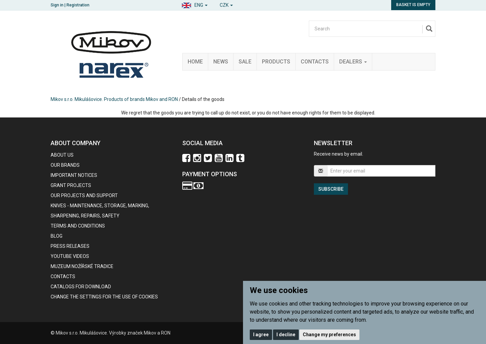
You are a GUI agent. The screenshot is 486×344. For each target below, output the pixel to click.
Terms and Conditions (78, 226)
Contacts (315, 61)
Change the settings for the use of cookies (104, 296)
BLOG (56, 236)
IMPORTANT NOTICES (74, 175)
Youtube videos (70, 256)
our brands (65, 165)
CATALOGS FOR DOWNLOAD (81, 286)
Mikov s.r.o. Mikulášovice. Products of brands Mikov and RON (114, 99)
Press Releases (70, 246)
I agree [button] (261, 334)
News (220, 61)
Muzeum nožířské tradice (82, 266)
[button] (195, 4)
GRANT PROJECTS (71, 185)
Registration (77, 5)
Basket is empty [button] (413, 4)
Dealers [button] (353, 61)
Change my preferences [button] (329, 334)
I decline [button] (285, 334)
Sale (245, 61)
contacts (63, 276)
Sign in (57, 5)
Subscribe (331, 189)
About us (62, 155)
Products (276, 61)
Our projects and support (84, 195)
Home (195, 61)
